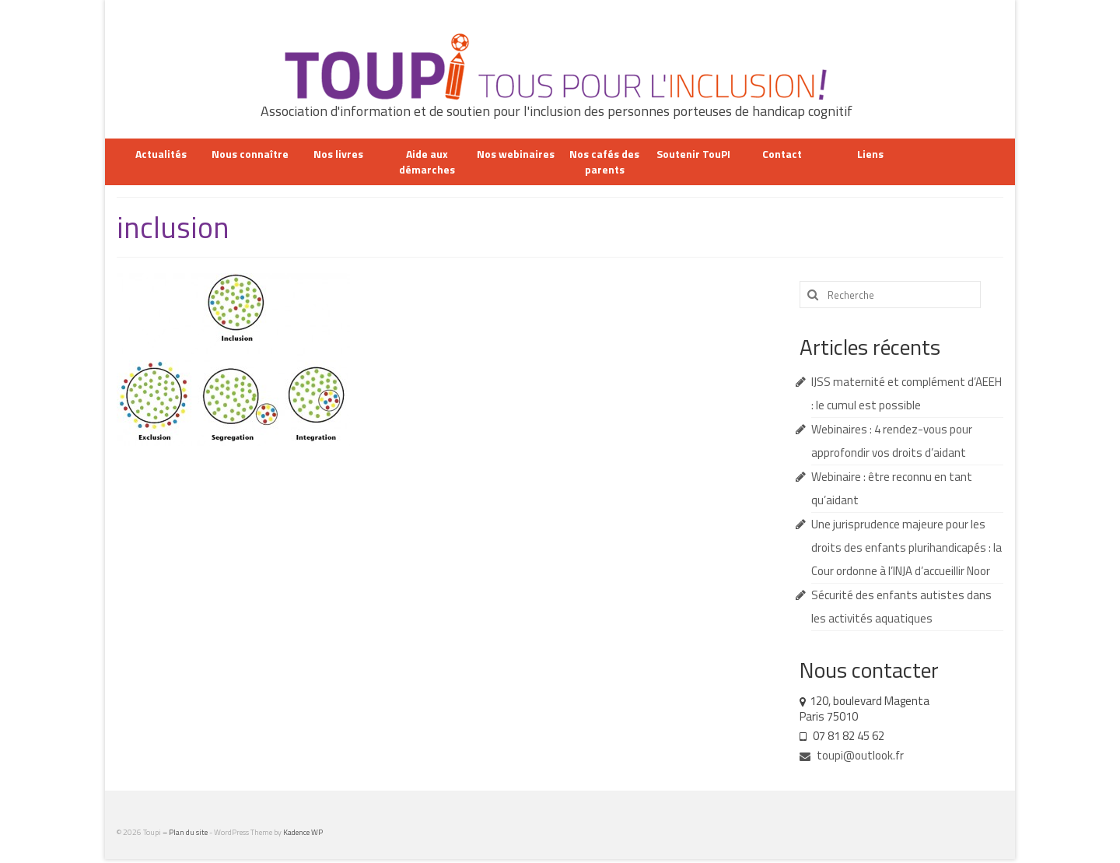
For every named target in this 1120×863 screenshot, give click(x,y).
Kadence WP (303, 832)
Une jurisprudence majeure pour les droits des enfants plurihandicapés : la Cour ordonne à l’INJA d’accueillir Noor (906, 547)
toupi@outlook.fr (852, 755)
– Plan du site (186, 832)
